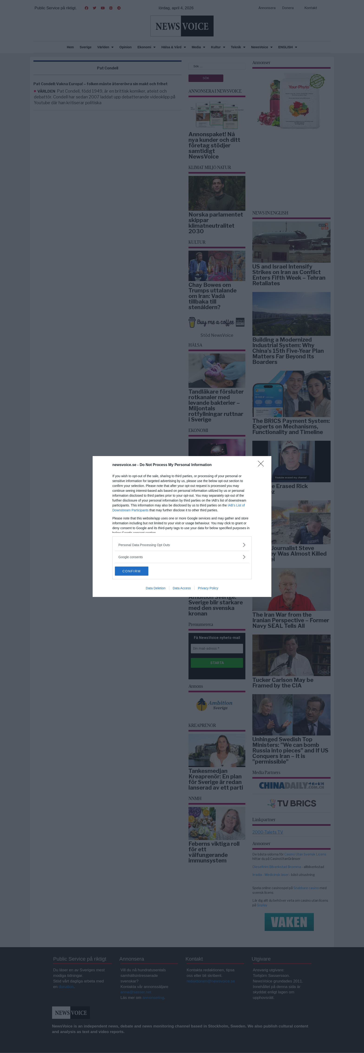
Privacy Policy (208, 588)
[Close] (262, 465)
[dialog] (182, 526)
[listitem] (182, 544)
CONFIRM (137, 571)
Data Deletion (156, 588)
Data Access (182, 588)
